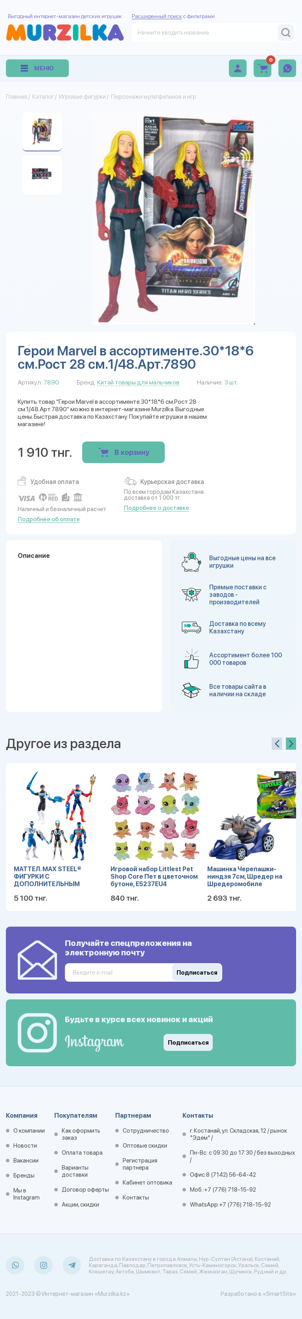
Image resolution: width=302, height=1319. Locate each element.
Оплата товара (82, 1152)
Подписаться (188, 1042)
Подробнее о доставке (156, 507)
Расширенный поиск (157, 16)
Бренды (24, 1175)
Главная (16, 96)
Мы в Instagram (26, 1194)
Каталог (43, 96)
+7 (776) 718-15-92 (230, 1189)
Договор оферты (85, 1189)
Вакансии (26, 1160)
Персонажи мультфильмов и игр (153, 96)
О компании (29, 1130)
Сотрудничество (146, 1130)
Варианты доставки (75, 1171)
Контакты (136, 1197)
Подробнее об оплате (49, 519)
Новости (25, 1145)
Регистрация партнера (140, 1164)
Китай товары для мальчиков (138, 382)
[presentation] (277, 744)
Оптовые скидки (145, 1145)
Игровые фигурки (82, 96)
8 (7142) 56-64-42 (231, 1174)
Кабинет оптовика (147, 1182)
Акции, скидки (80, 1204)
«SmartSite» (279, 1293)
